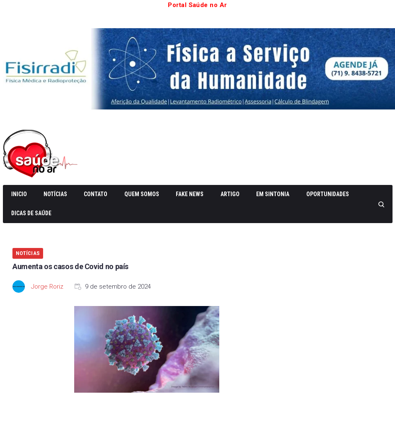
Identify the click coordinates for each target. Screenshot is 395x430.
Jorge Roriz (47, 286)
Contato (95, 194)
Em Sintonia (272, 194)
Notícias (55, 194)
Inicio (19, 194)
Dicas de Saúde (31, 213)
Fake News (190, 194)
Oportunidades (327, 194)
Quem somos (141, 194)
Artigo (230, 194)
